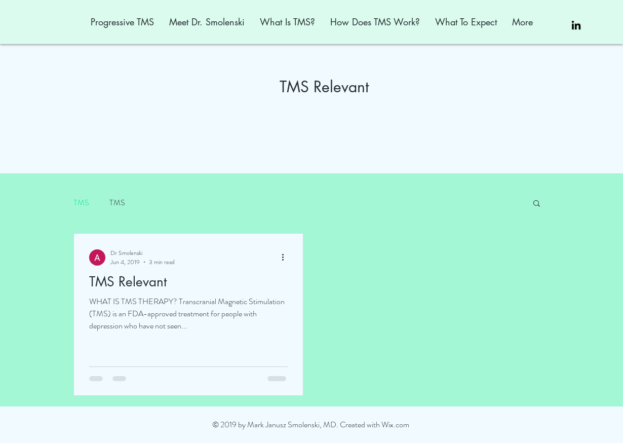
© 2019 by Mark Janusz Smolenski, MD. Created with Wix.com (310, 424)
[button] (536, 204)
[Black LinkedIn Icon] (576, 25)
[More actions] (286, 257)
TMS (81, 202)
